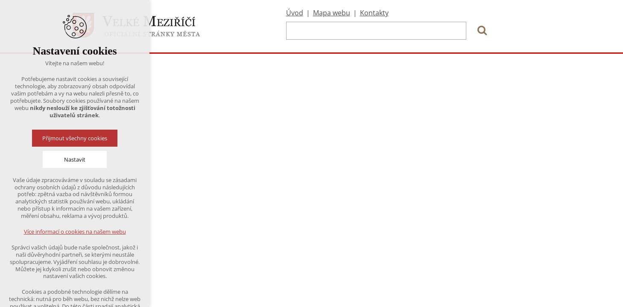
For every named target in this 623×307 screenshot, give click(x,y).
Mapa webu (331, 12)
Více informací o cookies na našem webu (75, 231)
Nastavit (74, 159)
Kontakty (374, 12)
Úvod (294, 12)
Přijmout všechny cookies (74, 138)
